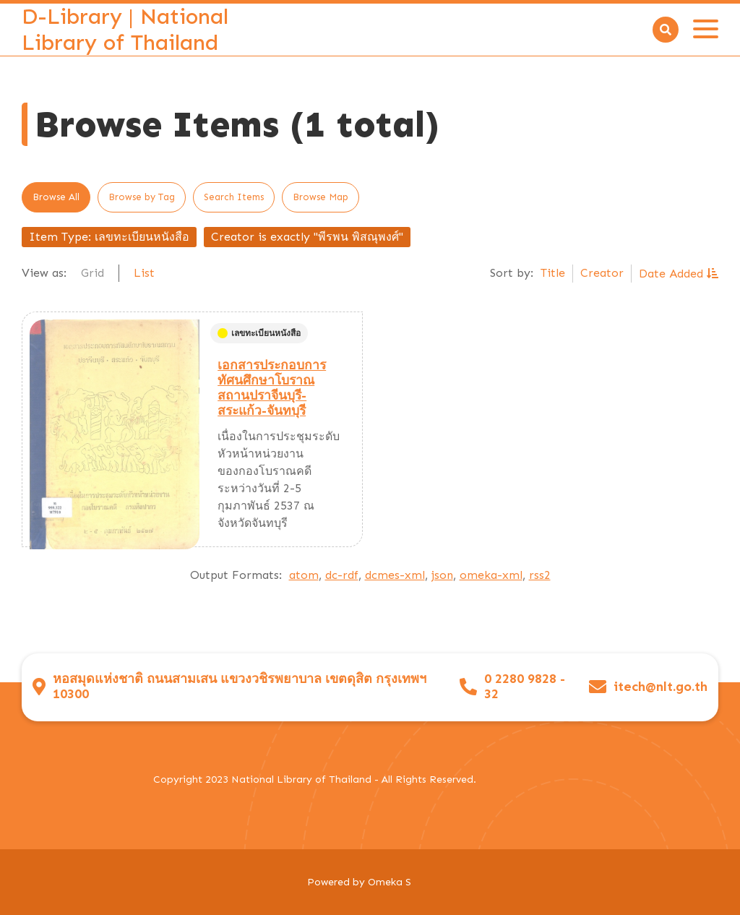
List (144, 273)
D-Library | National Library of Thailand (125, 30)
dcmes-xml (395, 575)
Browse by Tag (141, 197)
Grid (92, 273)
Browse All (56, 197)
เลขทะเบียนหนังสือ (259, 333)
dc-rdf (341, 575)
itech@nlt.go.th (660, 687)
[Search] (666, 30)
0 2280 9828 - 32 (524, 687)
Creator (602, 273)
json (442, 575)
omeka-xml (491, 575)
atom (304, 575)
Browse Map (320, 197)
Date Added (673, 273)
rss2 (540, 575)
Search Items (234, 197)
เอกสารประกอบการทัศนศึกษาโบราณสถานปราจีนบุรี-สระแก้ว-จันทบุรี (272, 387)
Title (553, 273)
